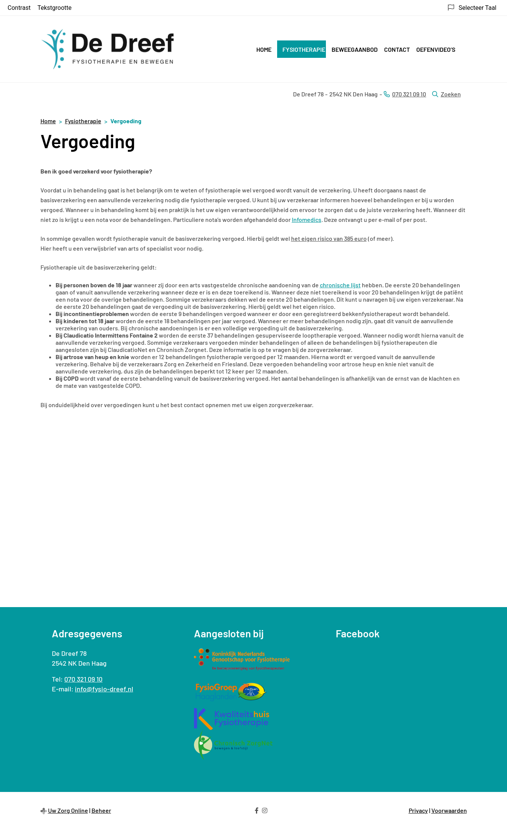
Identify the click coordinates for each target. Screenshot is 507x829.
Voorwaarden (449, 810)
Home (263, 49)
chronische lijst (340, 284)
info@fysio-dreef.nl (104, 689)
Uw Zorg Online (68, 810)
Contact (397, 49)
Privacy (418, 810)
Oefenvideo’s (435, 49)
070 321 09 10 (83, 679)
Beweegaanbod (355, 49)
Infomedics (306, 219)
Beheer (101, 810)
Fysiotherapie (303, 49)
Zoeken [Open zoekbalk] (446, 94)
